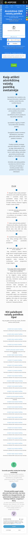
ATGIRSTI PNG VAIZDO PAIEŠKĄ (14, 443)
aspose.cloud (13, 21)
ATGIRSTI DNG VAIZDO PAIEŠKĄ (14, 417)
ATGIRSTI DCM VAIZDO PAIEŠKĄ (14, 401)
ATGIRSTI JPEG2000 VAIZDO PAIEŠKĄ (15, 349)
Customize (8, 530)
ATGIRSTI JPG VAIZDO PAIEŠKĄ (14, 329)
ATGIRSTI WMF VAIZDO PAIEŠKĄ (14, 453)
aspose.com (16, 19)
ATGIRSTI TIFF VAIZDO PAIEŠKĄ (14, 365)
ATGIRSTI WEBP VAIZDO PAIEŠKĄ (15, 381)
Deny (19, 530)
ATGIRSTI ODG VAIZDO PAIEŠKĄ (14, 433)
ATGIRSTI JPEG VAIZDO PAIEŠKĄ (14, 334)
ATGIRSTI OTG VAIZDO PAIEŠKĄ (14, 438)
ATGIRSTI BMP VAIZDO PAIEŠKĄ (14, 355)
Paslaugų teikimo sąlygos (11, 47)
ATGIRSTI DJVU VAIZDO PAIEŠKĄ (14, 412)
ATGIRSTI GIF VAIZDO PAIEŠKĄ (14, 427)
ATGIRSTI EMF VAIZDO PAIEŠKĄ (14, 422)
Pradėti (14, 65)
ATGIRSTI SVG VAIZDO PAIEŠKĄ (14, 448)
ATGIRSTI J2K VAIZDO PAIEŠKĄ (15, 344)
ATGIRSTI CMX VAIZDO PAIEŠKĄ (14, 391)
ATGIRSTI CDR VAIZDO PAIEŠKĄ (14, 386)
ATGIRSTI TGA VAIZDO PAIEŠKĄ (14, 375)
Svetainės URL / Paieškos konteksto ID (14, 53)
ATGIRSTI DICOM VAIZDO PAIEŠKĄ (15, 396)
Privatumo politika (20, 47)
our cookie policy (17, 523)
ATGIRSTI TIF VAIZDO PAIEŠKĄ (15, 360)
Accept (14, 526)
